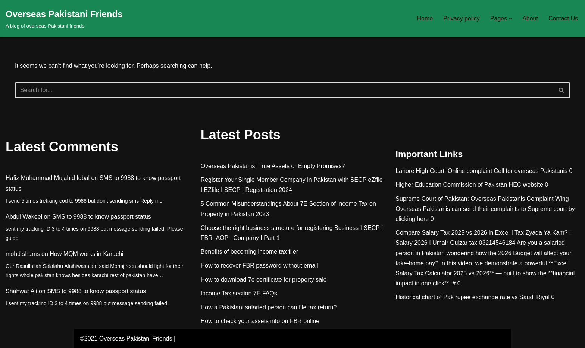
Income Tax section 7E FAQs (239, 293)
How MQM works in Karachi (86, 254)
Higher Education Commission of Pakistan (451, 184)
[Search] (284, 90)
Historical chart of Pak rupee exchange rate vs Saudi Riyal (472, 297)
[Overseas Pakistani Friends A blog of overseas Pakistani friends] (64, 18)
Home (425, 18)
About (530, 18)
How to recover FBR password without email (259, 265)
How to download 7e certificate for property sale (264, 279)
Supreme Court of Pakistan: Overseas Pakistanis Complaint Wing (482, 199)
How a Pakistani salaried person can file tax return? (269, 307)
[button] (510, 18)
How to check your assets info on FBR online (260, 321)
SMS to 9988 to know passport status (101, 216)
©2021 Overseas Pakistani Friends (126, 338)
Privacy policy (461, 18)
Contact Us (563, 18)
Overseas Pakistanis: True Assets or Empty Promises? (273, 166)
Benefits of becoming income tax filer (249, 252)
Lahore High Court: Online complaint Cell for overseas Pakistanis (481, 171)
